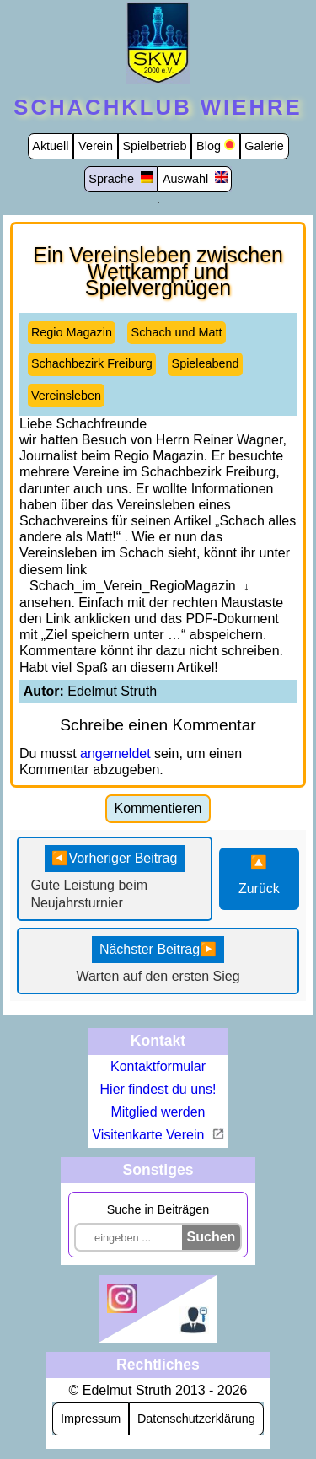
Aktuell (50, 146)
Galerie (263, 146)
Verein (95, 146)
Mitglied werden (157, 1112)
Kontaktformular (158, 1066)
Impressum (91, 1418)
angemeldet (115, 753)
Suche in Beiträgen (158, 1209)
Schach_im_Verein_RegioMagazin (132, 586)
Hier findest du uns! (158, 1089)
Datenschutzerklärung (196, 1418)
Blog (208, 146)
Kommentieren (157, 808)
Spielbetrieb (155, 146)
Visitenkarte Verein (150, 1135)
